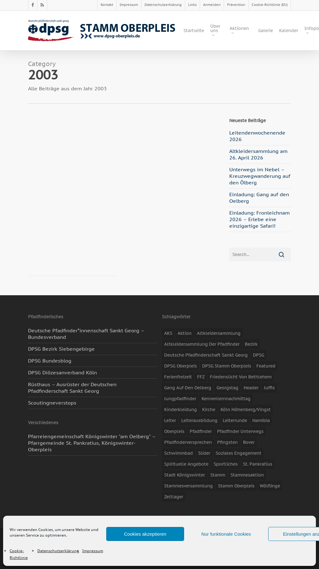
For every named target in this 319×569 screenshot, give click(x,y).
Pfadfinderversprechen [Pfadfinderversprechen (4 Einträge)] (188, 442)
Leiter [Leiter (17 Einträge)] (170, 420)
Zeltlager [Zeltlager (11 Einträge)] (173, 497)
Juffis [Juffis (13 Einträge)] (269, 388)
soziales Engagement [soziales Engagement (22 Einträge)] (238, 453)
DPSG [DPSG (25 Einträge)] (258, 355)
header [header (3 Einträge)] (251, 388)
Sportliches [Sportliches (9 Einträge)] (226, 464)
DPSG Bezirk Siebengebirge (61, 349)
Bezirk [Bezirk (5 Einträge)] (251, 344)
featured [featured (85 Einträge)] (265, 366)
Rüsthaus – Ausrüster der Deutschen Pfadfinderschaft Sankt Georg (72, 387)
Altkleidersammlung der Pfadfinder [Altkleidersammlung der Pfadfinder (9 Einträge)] (202, 344)
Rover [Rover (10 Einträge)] (249, 442)
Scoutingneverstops (52, 403)
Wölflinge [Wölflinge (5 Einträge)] (270, 486)
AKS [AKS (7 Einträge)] (168, 333)
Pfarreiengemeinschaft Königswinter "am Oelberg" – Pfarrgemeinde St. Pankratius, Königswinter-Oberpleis (91, 443)
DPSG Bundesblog (49, 361)
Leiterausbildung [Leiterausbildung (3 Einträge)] (199, 420)
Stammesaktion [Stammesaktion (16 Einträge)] (247, 475)
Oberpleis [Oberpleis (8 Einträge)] (174, 431)
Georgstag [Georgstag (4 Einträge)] (227, 388)
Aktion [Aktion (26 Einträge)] (185, 333)
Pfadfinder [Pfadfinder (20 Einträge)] (201, 431)
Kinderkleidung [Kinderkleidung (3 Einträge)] (180, 409)
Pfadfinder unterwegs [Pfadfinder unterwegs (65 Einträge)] (240, 431)
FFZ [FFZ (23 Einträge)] (201, 377)
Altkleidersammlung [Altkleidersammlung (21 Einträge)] (218, 333)
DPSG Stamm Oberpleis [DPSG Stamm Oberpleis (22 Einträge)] (226, 366)
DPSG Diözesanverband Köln (62, 372)
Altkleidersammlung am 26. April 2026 (258, 154)
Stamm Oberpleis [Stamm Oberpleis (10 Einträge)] (236, 486)
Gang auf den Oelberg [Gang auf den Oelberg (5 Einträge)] (187, 388)
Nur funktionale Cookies (226, 534)
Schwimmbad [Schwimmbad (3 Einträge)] (178, 453)
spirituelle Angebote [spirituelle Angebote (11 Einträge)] (186, 464)
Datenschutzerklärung (58, 550)
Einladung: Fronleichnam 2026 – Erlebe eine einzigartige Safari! (259, 219)
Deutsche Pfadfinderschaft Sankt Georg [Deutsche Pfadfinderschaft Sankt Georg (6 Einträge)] (206, 355)
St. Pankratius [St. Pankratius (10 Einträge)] (257, 464)
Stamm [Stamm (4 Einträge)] (217, 475)
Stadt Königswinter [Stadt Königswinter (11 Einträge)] (184, 475)
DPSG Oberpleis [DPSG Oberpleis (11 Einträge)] (180, 366)
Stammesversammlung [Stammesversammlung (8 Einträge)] (188, 486)
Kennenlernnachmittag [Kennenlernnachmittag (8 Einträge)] (226, 398)
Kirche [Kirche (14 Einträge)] (208, 409)
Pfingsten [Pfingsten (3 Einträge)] (227, 442)
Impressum (92, 550)
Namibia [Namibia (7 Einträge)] (261, 420)
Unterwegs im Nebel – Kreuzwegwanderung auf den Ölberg (259, 176)
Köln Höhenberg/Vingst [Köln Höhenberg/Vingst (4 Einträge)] (246, 409)
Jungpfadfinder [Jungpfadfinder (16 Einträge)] (180, 398)
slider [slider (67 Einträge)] (204, 453)
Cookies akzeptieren (145, 534)
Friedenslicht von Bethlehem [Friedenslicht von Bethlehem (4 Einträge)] (241, 377)
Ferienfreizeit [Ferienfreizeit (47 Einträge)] (178, 377)
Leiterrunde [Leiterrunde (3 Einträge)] (235, 420)
